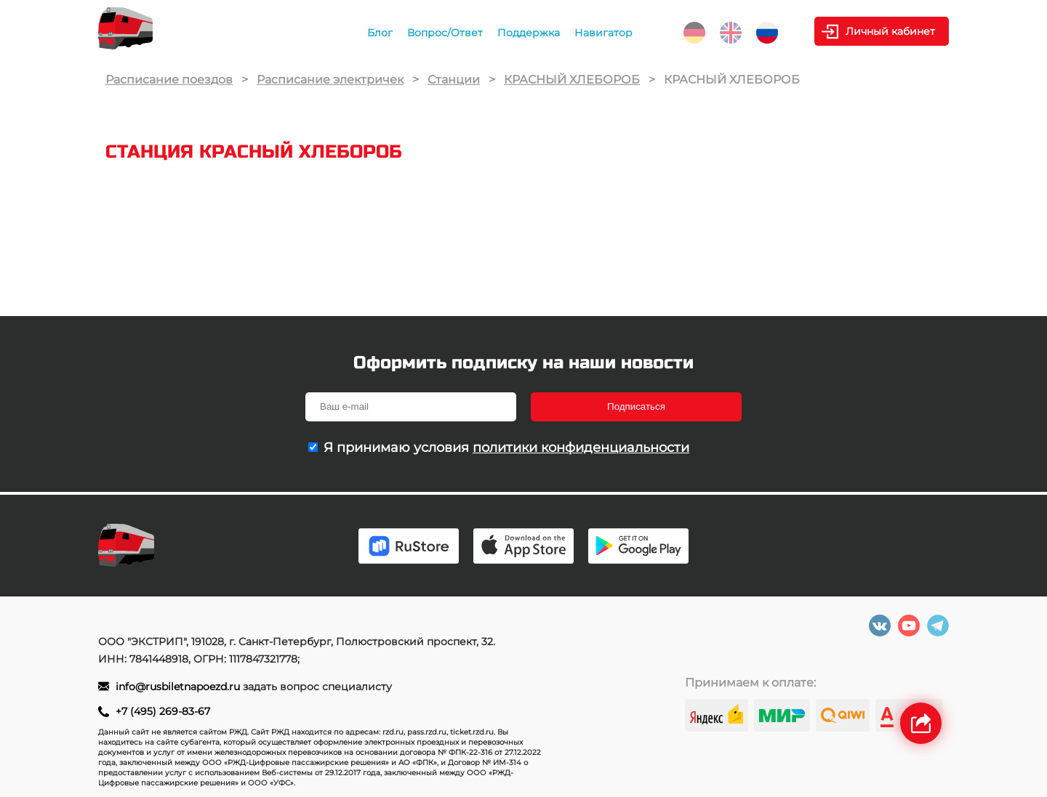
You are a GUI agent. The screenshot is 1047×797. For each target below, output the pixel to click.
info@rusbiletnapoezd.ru (179, 686)
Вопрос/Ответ (445, 32)
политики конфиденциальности (581, 448)
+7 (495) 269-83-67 (163, 711)
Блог (380, 32)
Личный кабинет (890, 31)
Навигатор (603, 32)
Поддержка (528, 32)
